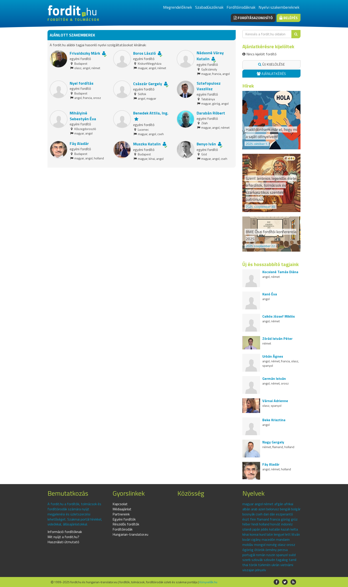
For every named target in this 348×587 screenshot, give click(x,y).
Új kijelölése (271, 64)
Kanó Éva (269, 294)
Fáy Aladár (79, 143)
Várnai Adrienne (275, 400)
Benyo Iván (206, 144)
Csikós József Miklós (278, 316)
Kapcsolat (120, 504)
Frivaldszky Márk (85, 53)
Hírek (248, 86)
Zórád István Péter (277, 338)
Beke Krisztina (273, 420)
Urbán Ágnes (272, 356)
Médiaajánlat (122, 509)
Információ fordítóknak (64, 531)
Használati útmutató (63, 542)
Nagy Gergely (273, 442)
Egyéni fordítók (124, 519)
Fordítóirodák (122, 529)
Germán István (274, 378)
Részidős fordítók (126, 524)
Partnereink (121, 514)
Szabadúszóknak (209, 7)
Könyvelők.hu (208, 582)
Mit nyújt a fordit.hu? (63, 536)
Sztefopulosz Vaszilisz (209, 86)
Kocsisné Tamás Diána (280, 271)
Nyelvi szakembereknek (279, 7)
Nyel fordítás (81, 83)
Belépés (288, 17)
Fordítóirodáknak (241, 7)
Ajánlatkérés (271, 73)
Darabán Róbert (211, 113)
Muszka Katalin (147, 144)
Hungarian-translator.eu (130, 534)
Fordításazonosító (253, 17)
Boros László (144, 53)
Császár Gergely (147, 84)
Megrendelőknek (177, 7)
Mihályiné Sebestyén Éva (83, 116)
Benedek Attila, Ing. (150, 113)
